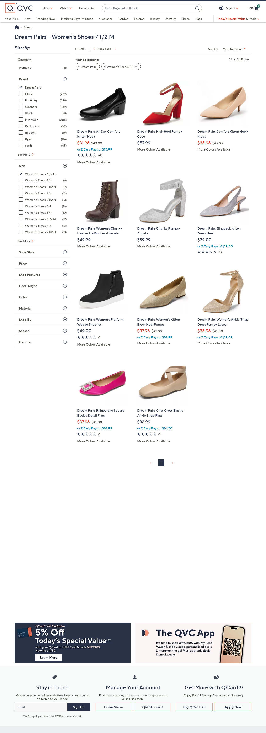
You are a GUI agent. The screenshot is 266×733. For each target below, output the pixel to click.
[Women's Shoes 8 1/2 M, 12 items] (43, 219)
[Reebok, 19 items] (43, 132)
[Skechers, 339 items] (43, 107)
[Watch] (64, 8)
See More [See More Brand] (24, 154)
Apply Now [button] (233, 707)
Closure (25, 342)
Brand (23, 79)
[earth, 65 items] (43, 145)
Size (22, 166)
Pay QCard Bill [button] (194, 707)
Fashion (139, 18)
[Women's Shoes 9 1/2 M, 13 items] (43, 232)
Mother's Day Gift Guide (77, 18)
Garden (123, 18)
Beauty (155, 18)
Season (24, 331)
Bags (198, 18)
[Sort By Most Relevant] (235, 49)
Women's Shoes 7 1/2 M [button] (122, 66)
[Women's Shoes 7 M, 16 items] (43, 206)
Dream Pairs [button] (88, 66)
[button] (222, 8)
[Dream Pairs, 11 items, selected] (43, 87)
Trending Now (45, 18)
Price (23, 263)
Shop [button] (46, 8)
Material (25, 308)
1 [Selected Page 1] (161, 463)
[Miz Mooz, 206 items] (43, 119)
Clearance (106, 18)
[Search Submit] (198, 8)
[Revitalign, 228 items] (43, 100)
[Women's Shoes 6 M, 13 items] (43, 193)
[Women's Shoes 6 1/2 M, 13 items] (43, 199)
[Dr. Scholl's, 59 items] (43, 126)
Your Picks (11, 18)
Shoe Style (26, 252)
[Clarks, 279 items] (43, 94)
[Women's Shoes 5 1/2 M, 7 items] (43, 187)
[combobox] (147, 8)
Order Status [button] (113, 707)
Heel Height (28, 286)
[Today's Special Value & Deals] (238, 19)
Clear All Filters (239, 59)
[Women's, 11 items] (43, 67)
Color (23, 297)
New (27, 18)
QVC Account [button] (152, 707)
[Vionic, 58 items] (43, 113)
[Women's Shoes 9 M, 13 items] (43, 225)
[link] (93, 48)
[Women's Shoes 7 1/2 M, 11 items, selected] (43, 174)
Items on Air (87, 8)
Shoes (186, 18)
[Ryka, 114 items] (43, 139)
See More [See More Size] (24, 241)
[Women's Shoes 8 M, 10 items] (43, 212)
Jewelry (170, 18)
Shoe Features (29, 275)
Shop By (25, 319)
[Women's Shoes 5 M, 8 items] (43, 180)
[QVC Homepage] (17, 27)
